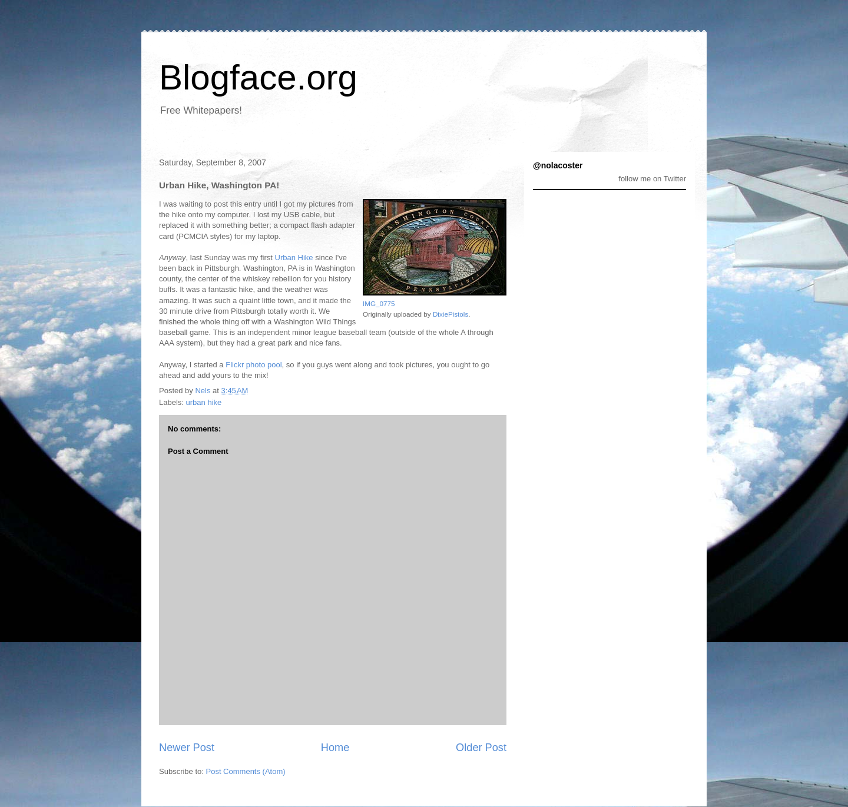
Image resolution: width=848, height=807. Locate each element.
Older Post (481, 747)
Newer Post (186, 747)
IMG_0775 (379, 303)
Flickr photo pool (253, 364)
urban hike (204, 402)
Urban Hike (294, 257)
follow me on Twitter (652, 178)
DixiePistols (450, 314)
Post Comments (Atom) (246, 771)
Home (335, 747)
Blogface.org (258, 77)
